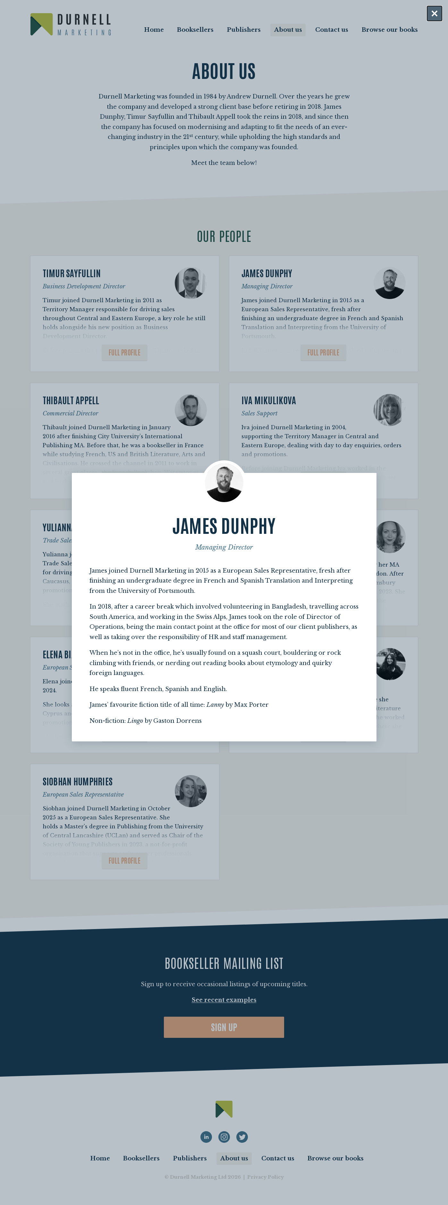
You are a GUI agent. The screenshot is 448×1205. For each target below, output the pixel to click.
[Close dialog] (434, 13)
